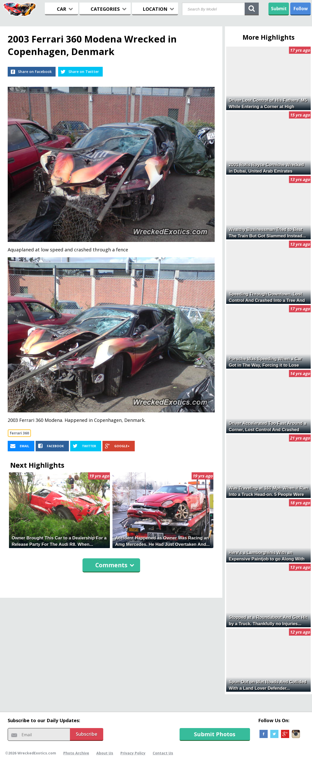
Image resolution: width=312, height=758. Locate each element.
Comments (114, 565)
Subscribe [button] (86, 734)
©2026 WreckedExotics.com (30, 753)
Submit (279, 9)
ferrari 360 (19, 433)
